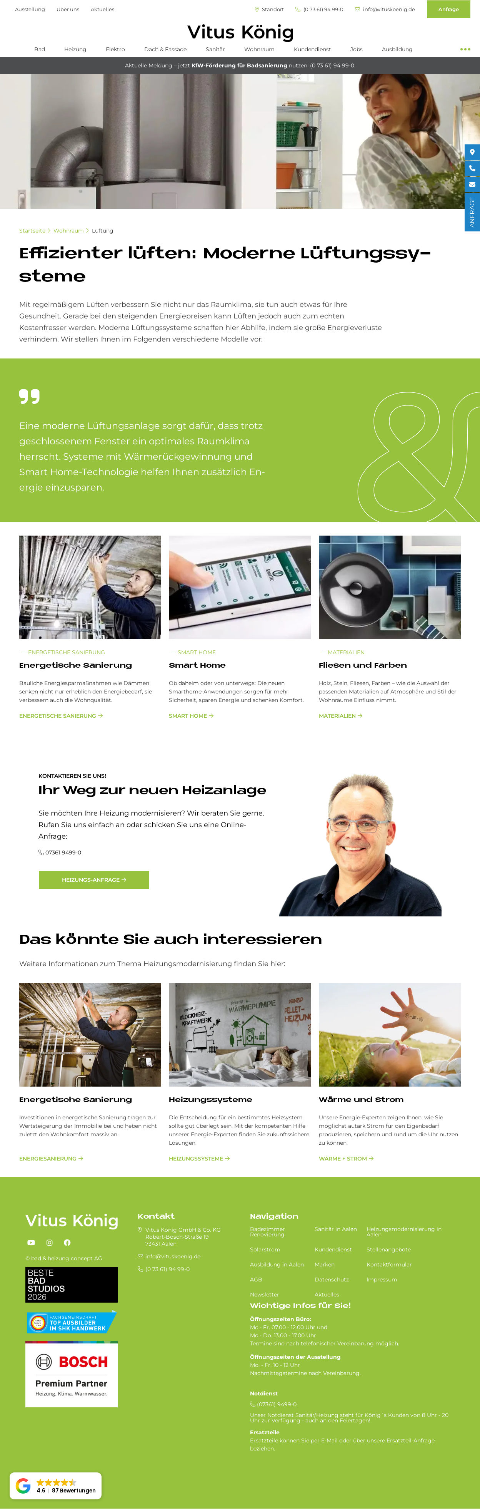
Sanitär (215, 49)
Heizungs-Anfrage (91, 879)
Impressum (382, 1279)
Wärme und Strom (361, 1100)
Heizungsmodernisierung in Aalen (404, 1232)
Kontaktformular (389, 1264)
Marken (325, 1264)
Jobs (356, 49)
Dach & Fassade (165, 49)
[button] (56, 1485)
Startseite (32, 230)
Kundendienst (312, 49)
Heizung (75, 49)
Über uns (68, 9)
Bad (39, 49)
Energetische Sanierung (63, 652)
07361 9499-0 (63, 852)
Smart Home (193, 652)
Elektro (115, 49)
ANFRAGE (472, 212)
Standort (269, 9)
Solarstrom (265, 1249)
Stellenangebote (389, 1249)
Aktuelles (102, 9)
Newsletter (264, 1294)
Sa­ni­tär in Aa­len (336, 1229)
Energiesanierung (48, 1158)
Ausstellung (30, 9)
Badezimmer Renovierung (267, 1232)
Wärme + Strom (343, 1158)
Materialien (343, 652)
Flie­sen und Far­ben (363, 666)
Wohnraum (259, 49)
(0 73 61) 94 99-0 (319, 9)
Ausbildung (397, 49)
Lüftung (102, 230)
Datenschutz (332, 1279)
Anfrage (448, 9)
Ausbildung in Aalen (277, 1264)
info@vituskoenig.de (385, 9)
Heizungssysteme (210, 1100)
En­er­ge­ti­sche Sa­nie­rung (75, 666)
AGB (256, 1279)
